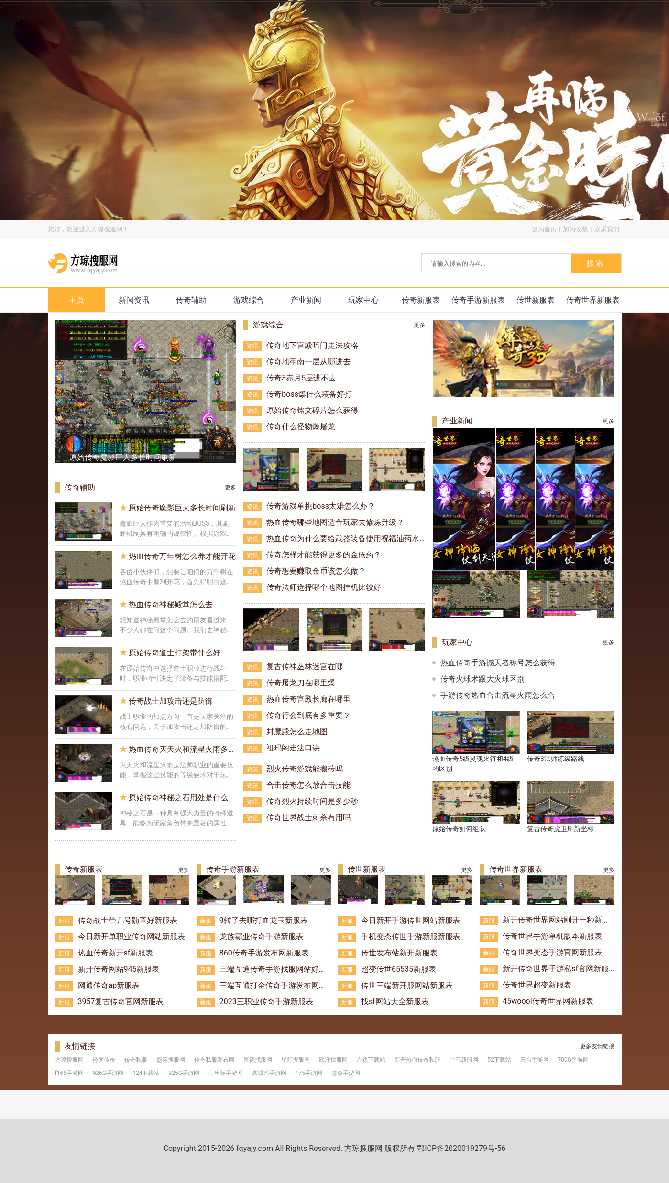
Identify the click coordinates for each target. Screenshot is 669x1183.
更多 (230, 487)
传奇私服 (135, 1059)
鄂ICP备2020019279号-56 (461, 1148)
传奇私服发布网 (214, 1059)
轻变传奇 (103, 1059)
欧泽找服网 (333, 1059)
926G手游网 (108, 1073)
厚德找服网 (257, 1059)
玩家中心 (363, 299)
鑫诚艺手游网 (269, 1073)
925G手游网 (183, 1073)
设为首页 (544, 229)
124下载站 (145, 1073)
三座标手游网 (225, 1073)
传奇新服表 (421, 299)
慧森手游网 (345, 1073)
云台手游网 (534, 1059)
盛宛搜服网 (170, 1059)
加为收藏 (575, 229)
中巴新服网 (464, 1059)
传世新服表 (535, 299)
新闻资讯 (134, 299)
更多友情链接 (597, 1046)
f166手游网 (69, 1073)
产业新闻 (306, 299)
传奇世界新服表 (593, 299)
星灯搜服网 (295, 1059)
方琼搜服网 (69, 1059)
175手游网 (309, 1073)
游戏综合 (248, 299)
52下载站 (499, 1059)
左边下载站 (371, 1059)
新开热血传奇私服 (417, 1059)
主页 (76, 299)
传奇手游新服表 (478, 299)
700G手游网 (573, 1059)
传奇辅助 (191, 299)
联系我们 (606, 229)
